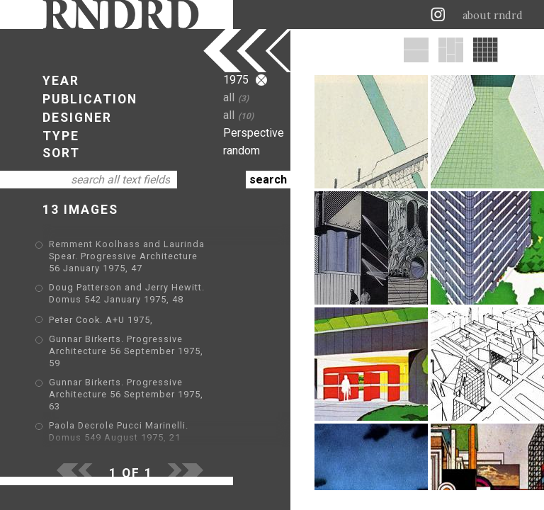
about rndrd (493, 15)
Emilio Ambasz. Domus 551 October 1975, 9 (152, 421)
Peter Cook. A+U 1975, (101, 307)
